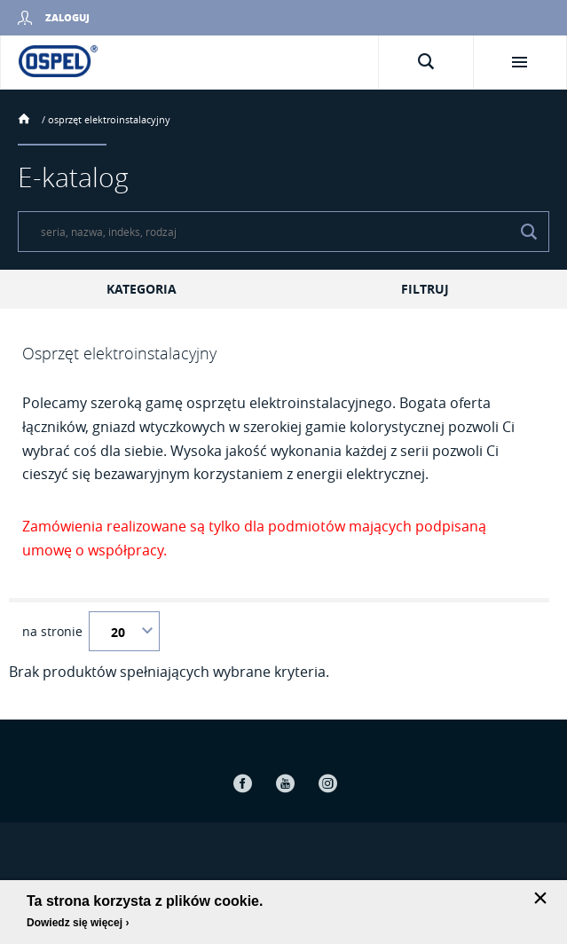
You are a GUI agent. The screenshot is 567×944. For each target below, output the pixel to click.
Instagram (328, 783)
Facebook (243, 783)
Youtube (285, 783)
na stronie (52, 631)
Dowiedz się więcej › (78, 922)
